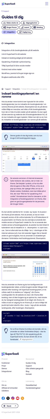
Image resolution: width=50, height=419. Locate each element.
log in (33, 138)
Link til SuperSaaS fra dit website (14, 54)
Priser (4, 365)
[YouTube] (17, 397)
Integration (16, 89)
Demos (4, 368)
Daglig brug (25, 32)
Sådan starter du (10, 23)
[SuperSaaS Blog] (22, 397)
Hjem (2, 89)
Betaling (38, 27)
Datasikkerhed (31, 384)
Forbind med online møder (12, 69)
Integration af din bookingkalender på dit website (20, 50)
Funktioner (6, 362)
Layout (25, 27)
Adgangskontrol (30, 23)
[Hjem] (10, 4)
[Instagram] (12, 397)
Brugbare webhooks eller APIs (13, 77)
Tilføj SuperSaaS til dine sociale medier (16, 66)
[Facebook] (3, 397)
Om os (4, 384)
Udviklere (5, 390)
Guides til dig (31, 362)
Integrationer (7, 370)
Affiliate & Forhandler (10, 387)
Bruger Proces (10, 27)
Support (5, 11)
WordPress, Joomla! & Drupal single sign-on (18, 73)
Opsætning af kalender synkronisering (16, 62)
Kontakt (29, 373)
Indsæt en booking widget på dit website (17, 58)
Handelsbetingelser (33, 387)
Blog (27, 370)
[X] (8, 397)
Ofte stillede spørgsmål (34, 368)
